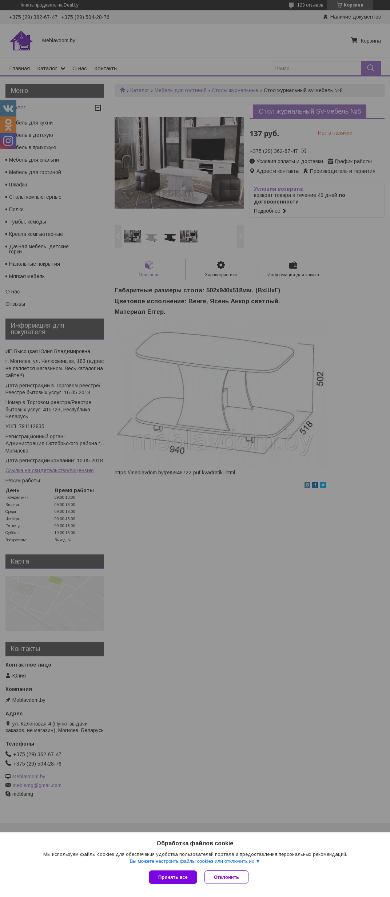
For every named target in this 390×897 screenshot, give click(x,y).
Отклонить (226, 877)
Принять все (173, 877)
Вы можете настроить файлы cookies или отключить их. (192, 861)
